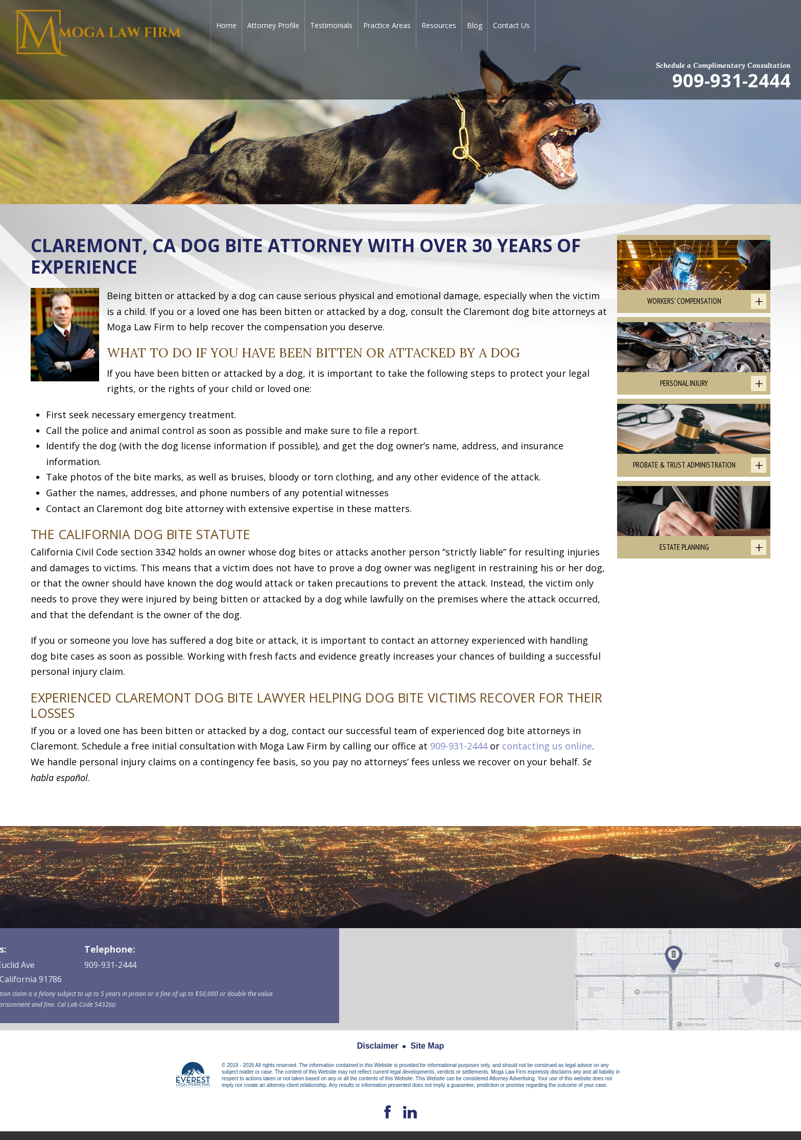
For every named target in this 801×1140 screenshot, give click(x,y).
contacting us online (547, 746)
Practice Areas (387, 25)
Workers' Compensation (684, 301)
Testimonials (331, 25)
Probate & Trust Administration (684, 465)
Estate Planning (684, 547)
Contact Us (511, 25)
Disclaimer (377, 1045)
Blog (474, 25)
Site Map (427, 1045)
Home (226, 25)
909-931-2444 (731, 80)
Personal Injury (684, 383)
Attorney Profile (273, 25)
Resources (438, 25)
